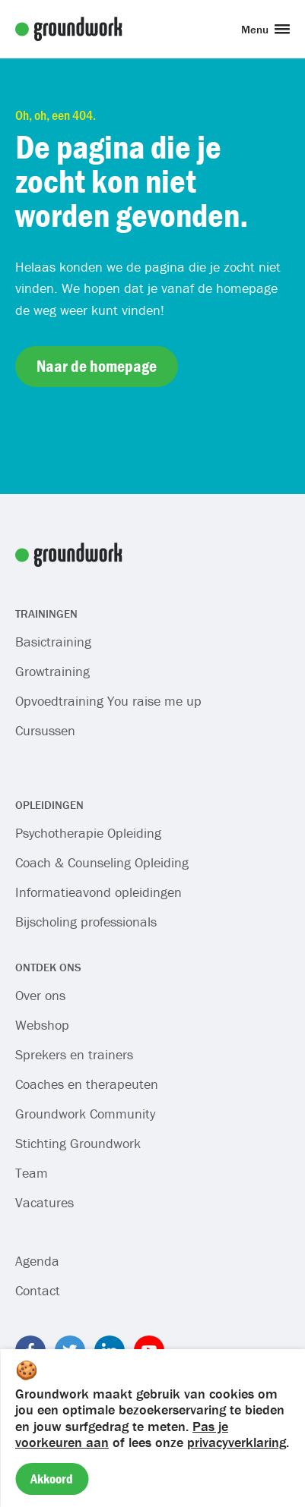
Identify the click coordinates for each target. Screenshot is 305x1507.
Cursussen (45, 730)
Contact (37, 1290)
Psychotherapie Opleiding (88, 833)
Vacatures (44, 1202)
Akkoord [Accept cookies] (51, 1478)
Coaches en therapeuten (86, 1084)
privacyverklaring (236, 1442)
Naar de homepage (97, 366)
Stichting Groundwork (78, 1143)
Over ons (40, 995)
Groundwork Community (85, 1113)
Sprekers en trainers (74, 1054)
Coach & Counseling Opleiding (102, 862)
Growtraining (52, 671)
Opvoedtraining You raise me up (108, 700)
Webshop (42, 1025)
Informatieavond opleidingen (98, 892)
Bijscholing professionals (86, 921)
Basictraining (53, 641)
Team (31, 1172)
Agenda (37, 1260)
